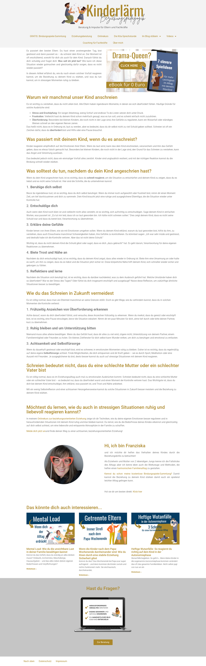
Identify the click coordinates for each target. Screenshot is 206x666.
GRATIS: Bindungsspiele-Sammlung (48, 36)
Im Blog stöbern (151, 36)
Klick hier (137, 491)
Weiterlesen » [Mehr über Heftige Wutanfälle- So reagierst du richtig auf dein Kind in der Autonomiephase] (136, 572)
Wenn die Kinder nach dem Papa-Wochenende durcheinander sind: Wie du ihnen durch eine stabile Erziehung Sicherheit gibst (102, 553)
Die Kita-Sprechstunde (125, 36)
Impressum (61, 661)
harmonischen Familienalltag (132, 468)
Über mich (118, 42)
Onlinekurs (103, 36)
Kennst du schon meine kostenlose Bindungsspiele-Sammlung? (138, 473)
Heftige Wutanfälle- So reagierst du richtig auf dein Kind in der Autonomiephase (151, 552)
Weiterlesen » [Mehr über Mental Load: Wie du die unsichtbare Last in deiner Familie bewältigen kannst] (31, 569)
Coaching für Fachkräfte (95, 42)
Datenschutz (45, 661)
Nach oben (29, 661)
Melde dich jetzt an (35, 431)
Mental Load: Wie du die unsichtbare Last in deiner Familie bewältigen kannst (50, 550)
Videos (171, 36)
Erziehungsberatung (82, 36)
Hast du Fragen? (103, 588)
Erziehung (81, 418)
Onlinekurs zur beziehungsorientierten (57, 418)
